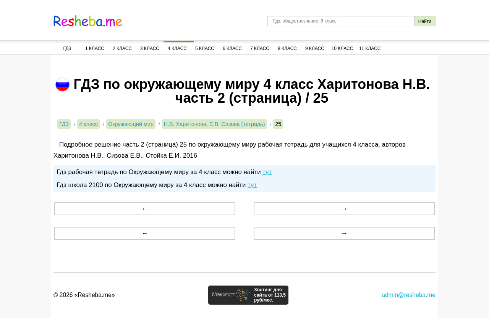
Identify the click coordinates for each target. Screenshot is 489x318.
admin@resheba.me (409, 295)
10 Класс (342, 48)
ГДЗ (67, 48)
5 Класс (204, 48)
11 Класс (370, 48)
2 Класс (122, 48)
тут (267, 172)
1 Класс (94, 48)
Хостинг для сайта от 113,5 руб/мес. (270, 295)
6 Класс (232, 48)
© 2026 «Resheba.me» (84, 295)
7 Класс (259, 48)
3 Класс (149, 48)
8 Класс (287, 48)
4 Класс (177, 48)
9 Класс (314, 48)
